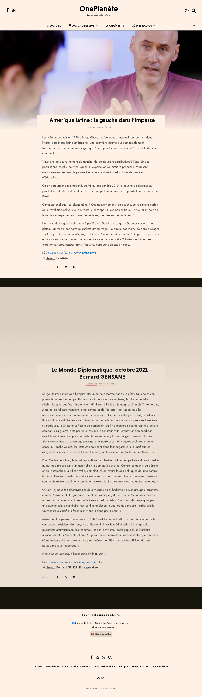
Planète (100, 127)
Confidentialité (160, 666)
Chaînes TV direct (80, 666)
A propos (123, 666)
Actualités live (81, 25)
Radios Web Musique (104, 666)
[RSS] (13, 10)
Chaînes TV (115, 25)
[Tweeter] (66, 267)
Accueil (54, 25)
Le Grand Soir (91, 397)
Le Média (91, 127)
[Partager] (57, 267)
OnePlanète (98, 8)
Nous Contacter (140, 666)
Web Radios (142, 25)
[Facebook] (7, 10)
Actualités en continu (57, 666)
